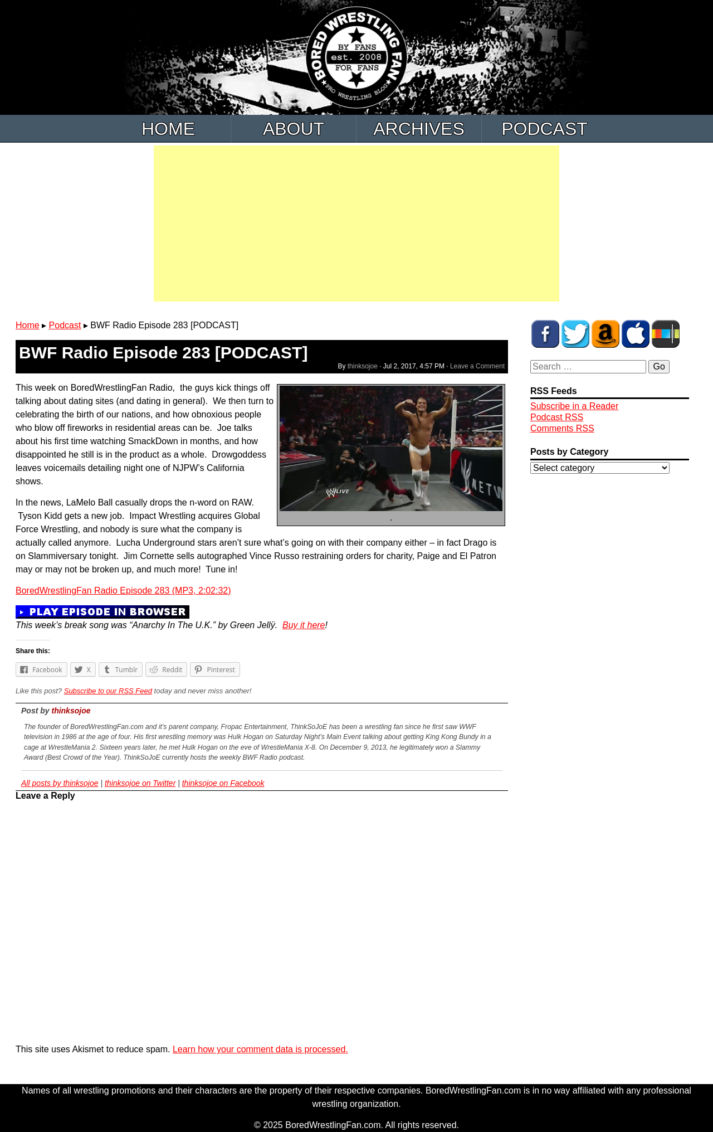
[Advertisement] (356, 223)
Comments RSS (562, 428)
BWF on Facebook (545, 334)
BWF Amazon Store (605, 334)
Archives (419, 129)
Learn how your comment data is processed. (260, 1049)
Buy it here (303, 625)
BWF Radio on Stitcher (666, 334)
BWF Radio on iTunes (635, 334)
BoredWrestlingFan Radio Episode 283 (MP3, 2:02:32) (123, 590)
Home (168, 129)
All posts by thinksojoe (60, 783)
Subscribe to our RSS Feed (108, 691)
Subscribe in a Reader (574, 406)
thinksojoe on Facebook (223, 783)
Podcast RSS (556, 417)
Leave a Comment (477, 366)
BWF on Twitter (575, 334)
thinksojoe (363, 366)
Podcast (544, 129)
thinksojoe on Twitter (140, 783)
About (293, 129)
